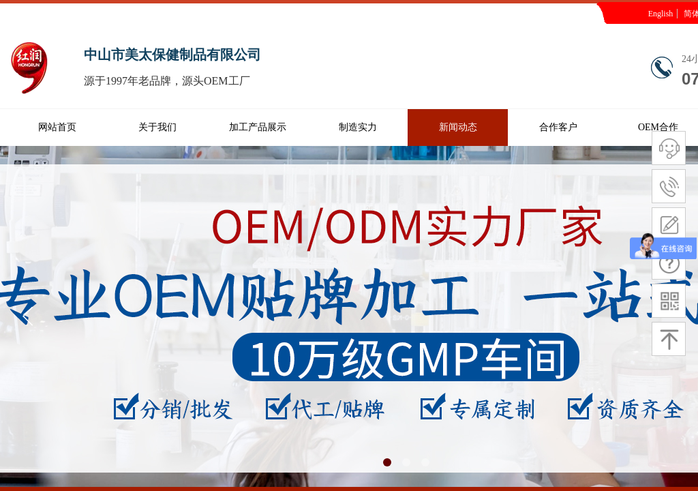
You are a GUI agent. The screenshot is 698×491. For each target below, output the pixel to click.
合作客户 (558, 127)
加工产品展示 (257, 127)
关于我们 (157, 127)
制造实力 (358, 127)
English (660, 13)
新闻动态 (458, 127)
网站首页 (57, 127)
